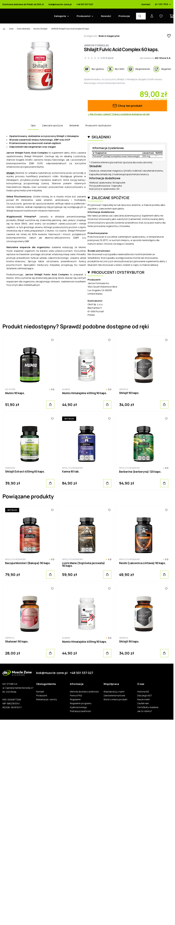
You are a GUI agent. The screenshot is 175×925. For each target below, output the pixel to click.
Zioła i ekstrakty (23, 29)
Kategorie (60, 16)
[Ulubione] (52, 340)
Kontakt (145, 4)
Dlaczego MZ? (144, 695)
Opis (33, 125)
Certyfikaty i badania (147, 707)
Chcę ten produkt (127, 105)
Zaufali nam (143, 703)
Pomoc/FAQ (76, 695)
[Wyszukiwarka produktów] (141, 16)
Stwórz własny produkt (115, 699)
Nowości (106, 16)
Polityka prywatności (80, 711)
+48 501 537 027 (84, 4)
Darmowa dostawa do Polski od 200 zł (23, 4)
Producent (41, 695)
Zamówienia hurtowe (114, 695)
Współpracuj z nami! (114, 692)
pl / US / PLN (163, 4)
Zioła (11, 29)
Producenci (83, 16)
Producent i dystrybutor (98, 125)
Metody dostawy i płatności (84, 692)
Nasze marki (143, 699)
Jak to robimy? (144, 711)
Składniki (74, 125)
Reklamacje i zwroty (46, 699)
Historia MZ (143, 692)
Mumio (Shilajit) (40, 29)
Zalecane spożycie (52, 125)
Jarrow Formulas (96, 45)
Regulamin (75, 699)
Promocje (124, 16)
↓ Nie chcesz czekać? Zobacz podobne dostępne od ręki (119, 114)
